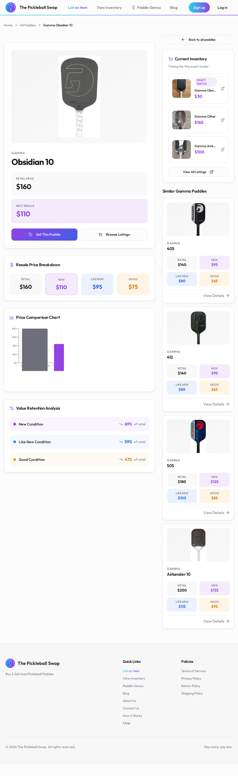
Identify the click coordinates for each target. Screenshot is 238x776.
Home (8, 25)
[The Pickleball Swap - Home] (31, 7)
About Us (129, 713)
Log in (223, 7)
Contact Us (131, 720)
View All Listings (198, 173)
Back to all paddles (198, 39)
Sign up (199, 7)
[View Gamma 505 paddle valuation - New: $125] (198, 475)
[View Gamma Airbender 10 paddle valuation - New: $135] (198, 586)
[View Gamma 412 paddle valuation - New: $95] (198, 364)
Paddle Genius (146, 7)
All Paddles (28, 25)
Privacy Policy (191, 690)
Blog (174, 7)
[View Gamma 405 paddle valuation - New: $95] (198, 253)
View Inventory (109, 7)
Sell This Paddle (44, 235)
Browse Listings (114, 235)
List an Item (77, 7)
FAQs (126, 735)
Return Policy (190, 698)
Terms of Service (193, 683)
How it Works (132, 727)
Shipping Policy (192, 705)
